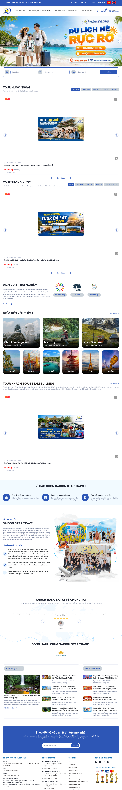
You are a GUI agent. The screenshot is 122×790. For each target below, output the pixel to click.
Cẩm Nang (83, 2)
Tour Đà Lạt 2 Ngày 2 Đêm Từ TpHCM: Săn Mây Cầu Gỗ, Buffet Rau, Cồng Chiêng (31, 260)
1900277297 (115, 12)
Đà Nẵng (111, 371)
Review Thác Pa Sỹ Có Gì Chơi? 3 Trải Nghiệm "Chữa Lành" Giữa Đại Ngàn (22, 697)
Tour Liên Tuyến (73, 11)
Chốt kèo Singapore (16, 342)
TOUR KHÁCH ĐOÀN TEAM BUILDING (28, 383)
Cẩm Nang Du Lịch (14, 668)
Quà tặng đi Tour (73, 770)
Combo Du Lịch (94, 295)
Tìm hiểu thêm (10, 708)
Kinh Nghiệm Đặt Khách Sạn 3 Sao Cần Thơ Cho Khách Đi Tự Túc (64, 677)
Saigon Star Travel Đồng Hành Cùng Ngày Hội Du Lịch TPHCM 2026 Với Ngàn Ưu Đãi (105, 677)
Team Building (60, 295)
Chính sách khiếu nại (74, 787)
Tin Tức (92, 2)
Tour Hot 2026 (47, 11)
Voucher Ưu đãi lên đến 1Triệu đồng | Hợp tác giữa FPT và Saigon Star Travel (105, 709)
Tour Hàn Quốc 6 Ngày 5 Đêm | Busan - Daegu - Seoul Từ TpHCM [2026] (28, 165)
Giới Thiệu (74, 2)
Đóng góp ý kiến (73, 767)
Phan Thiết (11, 371)
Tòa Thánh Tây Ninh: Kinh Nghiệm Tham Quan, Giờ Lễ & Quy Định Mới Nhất (64, 688)
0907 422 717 (15, 775)
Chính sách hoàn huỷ (74, 779)
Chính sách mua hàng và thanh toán (78, 781)
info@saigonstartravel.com (10, 770)
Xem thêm (7, 304)
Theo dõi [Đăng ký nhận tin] (75, 745)
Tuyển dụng (72, 764)
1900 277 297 (7, 775)
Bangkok (31, 371)
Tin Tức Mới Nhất (92, 668)
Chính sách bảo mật (74, 776)
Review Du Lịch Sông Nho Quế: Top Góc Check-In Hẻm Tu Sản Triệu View (65, 709)
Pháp (91, 371)
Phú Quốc (51, 371)
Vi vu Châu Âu (93, 342)
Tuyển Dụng (101, 2)
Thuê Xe (77, 295)
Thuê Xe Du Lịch (86, 11)
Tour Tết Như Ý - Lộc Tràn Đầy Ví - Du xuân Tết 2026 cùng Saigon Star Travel (105, 688)
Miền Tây (50, 342)
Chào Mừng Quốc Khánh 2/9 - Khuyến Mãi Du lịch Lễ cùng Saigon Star (105, 698)
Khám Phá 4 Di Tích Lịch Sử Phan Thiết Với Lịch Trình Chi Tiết (63, 698)
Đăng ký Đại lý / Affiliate (75, 773)
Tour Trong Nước (20, 11)
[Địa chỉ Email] (61, 745)
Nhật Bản (71, 371)
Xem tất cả (61, 178)
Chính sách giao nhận (74, 784)
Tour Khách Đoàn (59, 11)
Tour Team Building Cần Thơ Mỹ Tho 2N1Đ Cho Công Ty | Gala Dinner (27, 463)
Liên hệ (71, 762)
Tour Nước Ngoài (33, 11)
